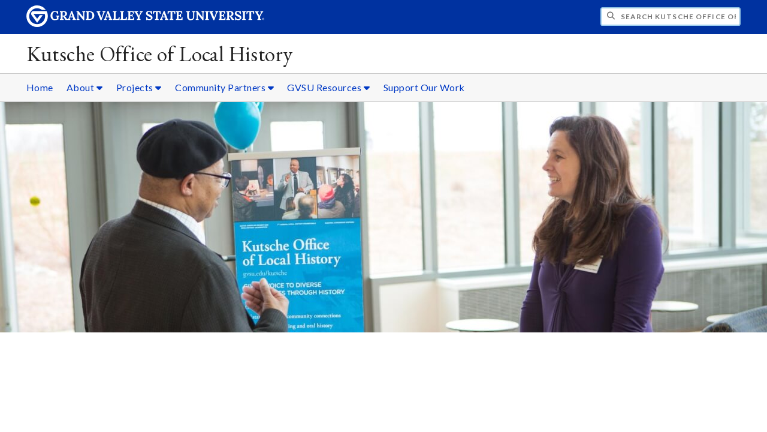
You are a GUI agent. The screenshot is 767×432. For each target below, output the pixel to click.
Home (39, 87)
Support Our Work (424, 87)
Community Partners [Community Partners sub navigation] (224, 87)
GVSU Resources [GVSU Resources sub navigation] (328, 87)
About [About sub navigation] (85, 87)
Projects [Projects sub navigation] (139, 87)
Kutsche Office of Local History (159, 53)
